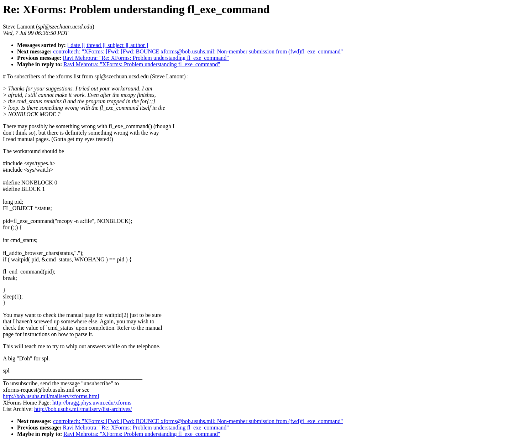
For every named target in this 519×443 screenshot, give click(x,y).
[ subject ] (115, 45)
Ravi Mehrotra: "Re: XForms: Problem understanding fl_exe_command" (146, 58)
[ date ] (75, 45)
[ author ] (137, 45)
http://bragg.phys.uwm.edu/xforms (91, 403)
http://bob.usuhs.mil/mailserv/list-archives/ (83, 409)
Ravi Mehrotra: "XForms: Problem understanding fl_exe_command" (141, 64)
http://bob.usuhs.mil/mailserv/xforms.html (51, 396)
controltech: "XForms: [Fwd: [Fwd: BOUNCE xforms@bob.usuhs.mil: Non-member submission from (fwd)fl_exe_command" (198, 51)
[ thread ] (93, 45)
